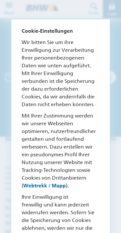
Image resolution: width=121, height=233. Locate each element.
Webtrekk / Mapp (44, 186)
